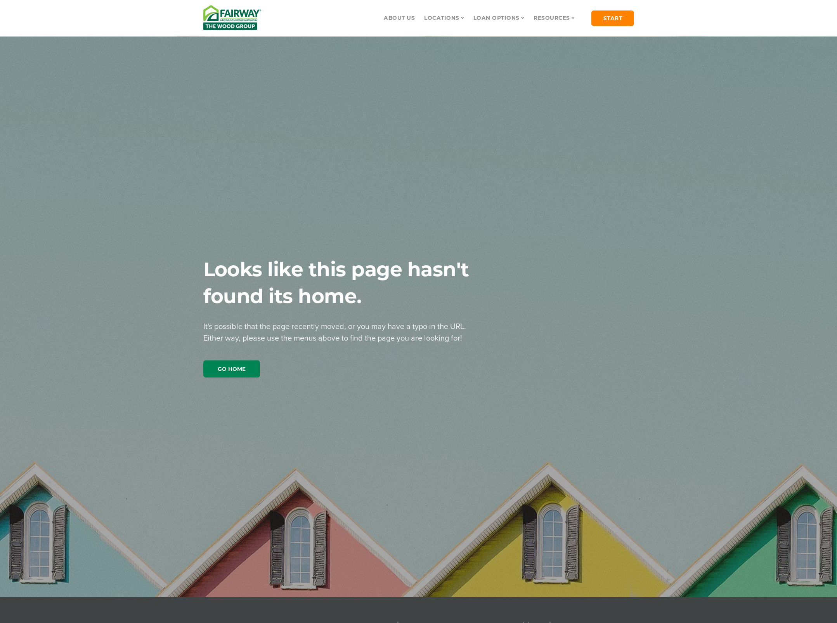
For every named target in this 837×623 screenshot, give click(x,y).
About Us (399, 18)
